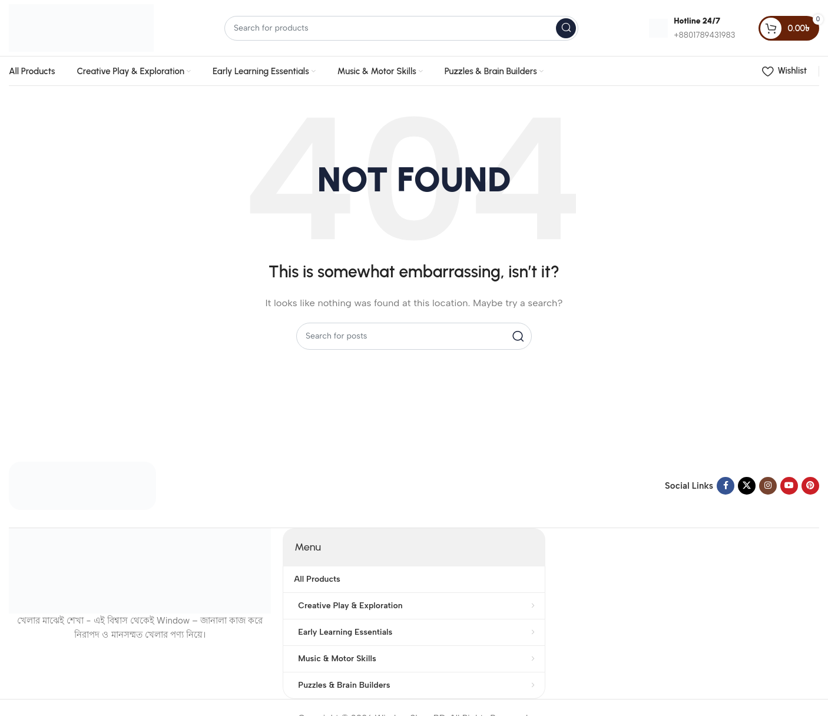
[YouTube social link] (789, 486)
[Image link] (82, 485)
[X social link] (747, 486)
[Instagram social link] (768, 486)
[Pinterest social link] (810, 486)
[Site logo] (81, 27)
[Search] (401, 28)
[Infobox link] (692, 28)
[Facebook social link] (725, 486)
